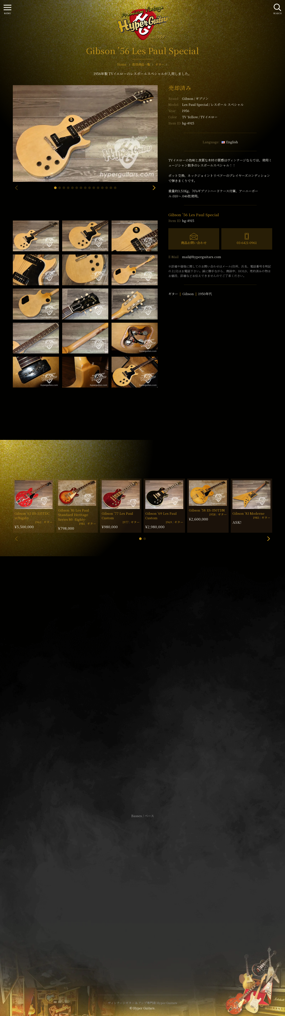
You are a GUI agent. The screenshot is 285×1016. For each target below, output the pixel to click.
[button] (55, 187)
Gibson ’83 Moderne (248, 513)
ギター (173, 293)
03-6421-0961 (247, 242)
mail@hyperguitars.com (201, 256)
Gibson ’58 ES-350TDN (207, 510)
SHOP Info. (142, 688)
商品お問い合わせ (194, 242)
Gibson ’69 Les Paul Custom (161, 515)
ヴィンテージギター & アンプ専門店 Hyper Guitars (142, 1003)
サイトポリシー (142, 887)
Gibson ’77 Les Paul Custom (117, 515)
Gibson (195, 98)
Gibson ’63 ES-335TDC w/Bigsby (32, 515)
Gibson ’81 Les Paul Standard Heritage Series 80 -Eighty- (73, 515)
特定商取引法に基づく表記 (142, 894)
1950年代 (205, 293)
